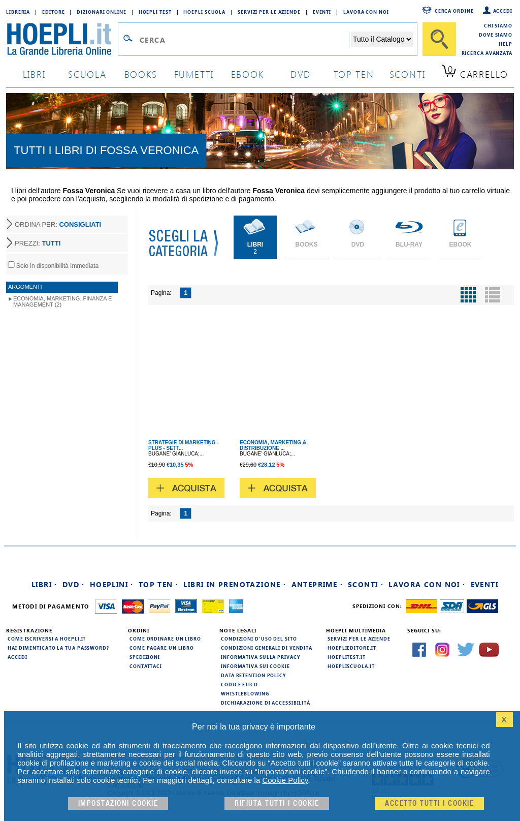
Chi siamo (498, 25)
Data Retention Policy (253, 675)
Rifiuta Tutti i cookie (277, 803)
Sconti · (365, 584)
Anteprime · (317, 584)
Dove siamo (495, 35)
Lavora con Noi (366, 12)
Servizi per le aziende (269, 12)
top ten (354, 74)
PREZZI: (37, 243)
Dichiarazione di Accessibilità (265, 703)
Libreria (18, 12)
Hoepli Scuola (204, 12)
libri (34, 74)
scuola (87, 74)
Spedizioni (144, 657)
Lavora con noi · (426, 584)
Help (505, 44)
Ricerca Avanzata (487, 53)
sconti (407, 74)
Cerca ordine (454, 11)
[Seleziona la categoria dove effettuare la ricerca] (382, 39)
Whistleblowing (245, 693)
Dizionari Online (101, 12)
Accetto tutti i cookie (429, 803)
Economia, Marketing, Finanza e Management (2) (62, 301)
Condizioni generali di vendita (266, 648)
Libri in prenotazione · (234, 584)
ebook (247, 74)
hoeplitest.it (347, 657)
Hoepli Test (155, 12)
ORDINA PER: (58, 224)
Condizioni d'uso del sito (259, 638)
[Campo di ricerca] (244, 40)
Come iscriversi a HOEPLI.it (47, 638)
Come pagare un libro (161, 648)
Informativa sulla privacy (260, 657)
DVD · (73, 584)
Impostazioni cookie (118, 803)
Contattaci (145, 666)
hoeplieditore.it (352, 648)
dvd (300, 74)
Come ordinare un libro (165, 638)
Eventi (322, 12)
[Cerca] (439, 39)
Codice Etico (239, 684)
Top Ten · (159, 584)
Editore (53, 12)
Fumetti (194, 74)
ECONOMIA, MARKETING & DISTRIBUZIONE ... (273, 445)
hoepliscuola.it (351, 666)
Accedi (502, 11)
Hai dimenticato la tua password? (58, 648)
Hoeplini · (112, 584)
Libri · (44, 584)
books (140, 74)
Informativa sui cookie (255, 666)
